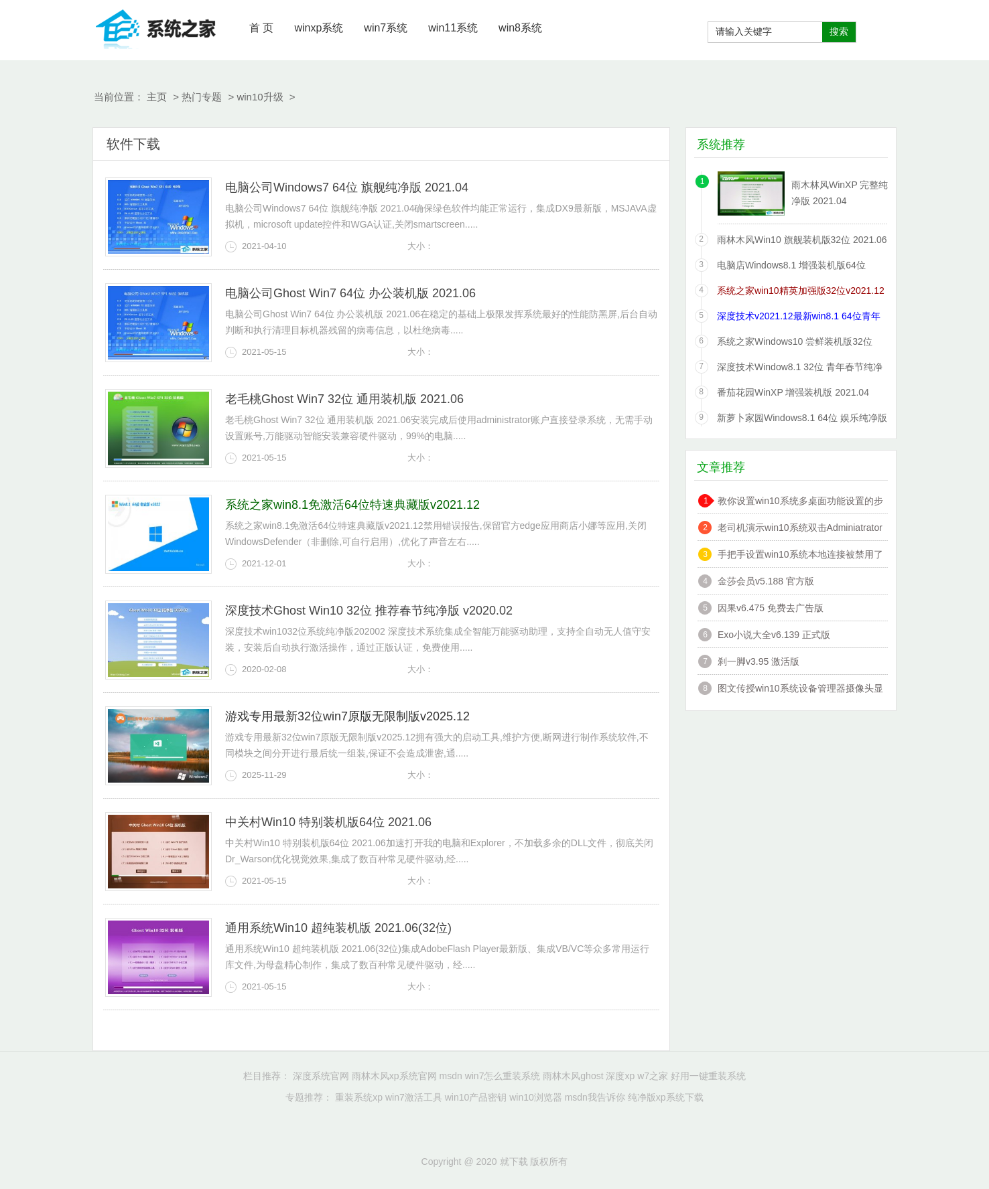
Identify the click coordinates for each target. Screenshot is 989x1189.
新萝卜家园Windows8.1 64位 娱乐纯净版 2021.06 (802, 420)
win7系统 (385, 27)
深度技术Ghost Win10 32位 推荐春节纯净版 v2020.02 (369, 610)
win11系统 (453, 27)
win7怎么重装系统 (503, 1076)
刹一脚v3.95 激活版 (758, 661)
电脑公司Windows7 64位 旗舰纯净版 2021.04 (346, 187)
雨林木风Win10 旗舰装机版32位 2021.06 (802, 239)
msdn (451, 1076)
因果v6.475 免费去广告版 (770, 608)
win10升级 (260, 96)
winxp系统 (318, 27)
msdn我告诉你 (595, 1097)
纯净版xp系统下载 (666, 1097)
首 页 (261, 27)
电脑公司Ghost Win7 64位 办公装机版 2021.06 (350, 293)
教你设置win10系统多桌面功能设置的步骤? (800, 502)
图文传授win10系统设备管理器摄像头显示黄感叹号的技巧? (800, 690)
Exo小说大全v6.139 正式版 (774, 634)
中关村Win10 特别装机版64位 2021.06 (328, 822)
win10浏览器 (535, 1097)
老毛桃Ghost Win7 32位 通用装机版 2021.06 (344, 399)
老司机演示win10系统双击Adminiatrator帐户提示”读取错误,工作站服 (800, 529)
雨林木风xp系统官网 (394, 1076)
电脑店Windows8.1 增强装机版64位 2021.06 (791, 267)
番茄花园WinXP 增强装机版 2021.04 (793, 392)
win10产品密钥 (476, 1097)
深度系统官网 (321, 1076)
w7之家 (652, 1076)
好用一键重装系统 (708, 1076)
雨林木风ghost (573, 1076)
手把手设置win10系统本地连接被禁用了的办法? (800, 556)
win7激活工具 (413, 1097)
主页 (157, 96)
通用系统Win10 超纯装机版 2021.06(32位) (338, 928)
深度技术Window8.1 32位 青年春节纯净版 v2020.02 (799, 369)
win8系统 (520, 27)
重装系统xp (359, 1097)
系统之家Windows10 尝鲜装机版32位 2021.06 (794, 343)
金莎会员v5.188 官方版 (766, 581)
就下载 (156, 26)
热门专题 (202, 96)
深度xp (620, 1076)
